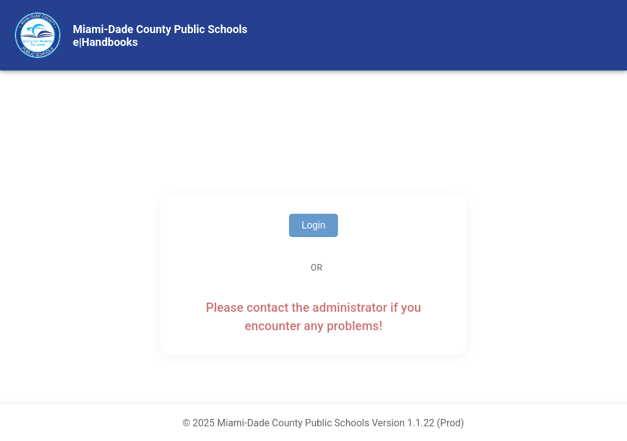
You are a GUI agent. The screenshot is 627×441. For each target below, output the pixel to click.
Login (313, 225)
